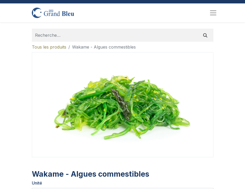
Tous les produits (49, 47)
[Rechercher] (205, 35)
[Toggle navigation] (213, 13)
